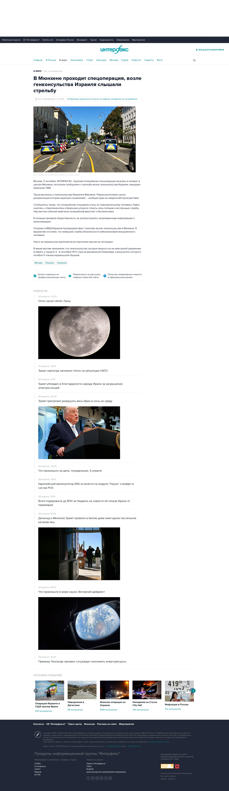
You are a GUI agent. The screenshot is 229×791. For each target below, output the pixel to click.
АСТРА (37, 775)
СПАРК (37, 763)
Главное (38, 60)
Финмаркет (82, 40)
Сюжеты (149, 60)
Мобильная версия (11, 40)
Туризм (93, 40)
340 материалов (140, 709)
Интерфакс (114, 49)
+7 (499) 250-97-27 (134, 746)
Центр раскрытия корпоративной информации (106, 772)
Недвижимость (106, 40)
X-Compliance (40, 766)
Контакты (38, 724)
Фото (160, 60)
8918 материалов (108, 709)
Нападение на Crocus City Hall (144, 704)
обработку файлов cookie (158, 742)
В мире (63, 60)
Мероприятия (138, 40)
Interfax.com (47, 40)
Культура (101, 60)
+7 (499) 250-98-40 (113, 746)
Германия (62, 263)
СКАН (89, 766)
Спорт (89, 60)
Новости (136, 60)
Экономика (76, 60)
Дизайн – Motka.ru (168, 779)
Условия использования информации (176, 773)
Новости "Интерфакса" (96, 763)
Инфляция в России (176, 704)
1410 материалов (43, 711)
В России (51, 60)
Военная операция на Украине (112, 704)
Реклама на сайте (107, 724)
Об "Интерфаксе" (31, 40)
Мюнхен (38, 263)
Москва (114, 60)
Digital (124, 60)
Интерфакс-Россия (65, 40)
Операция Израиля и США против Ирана (47, 705)
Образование (122, 40)
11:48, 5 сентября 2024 (52, 71)
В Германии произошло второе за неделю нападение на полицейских (102, 99)
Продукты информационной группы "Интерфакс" (77, 753)
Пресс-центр (75, 724)
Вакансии (89, 724)
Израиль (49, 263)
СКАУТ (37, 769)
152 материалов (173, 709)
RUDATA (90, 769)
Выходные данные (168, 776)
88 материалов (75, 709)
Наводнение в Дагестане (76, 704)
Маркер (37, 772)
